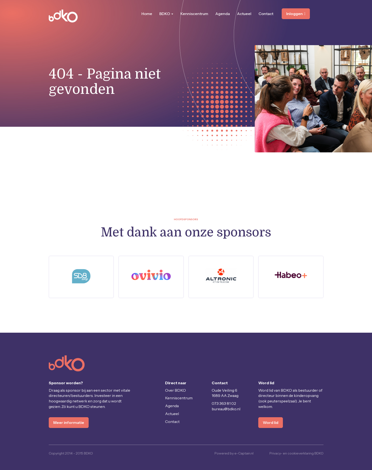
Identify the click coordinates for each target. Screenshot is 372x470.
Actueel (244, 13)
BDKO (166, 13)
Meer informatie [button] (68, 422)
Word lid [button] (270, 422)
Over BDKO (175, 390)
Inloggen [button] (296, 13)
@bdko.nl (226, 408)
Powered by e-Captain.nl (234, 453)
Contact (266, 13)
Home (146, 13)
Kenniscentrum (194, 13)
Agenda (222, 13)
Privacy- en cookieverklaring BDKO (296, 453)
